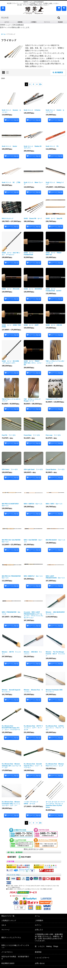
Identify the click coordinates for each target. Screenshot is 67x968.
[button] (3, 8)
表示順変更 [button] (58, 72)
